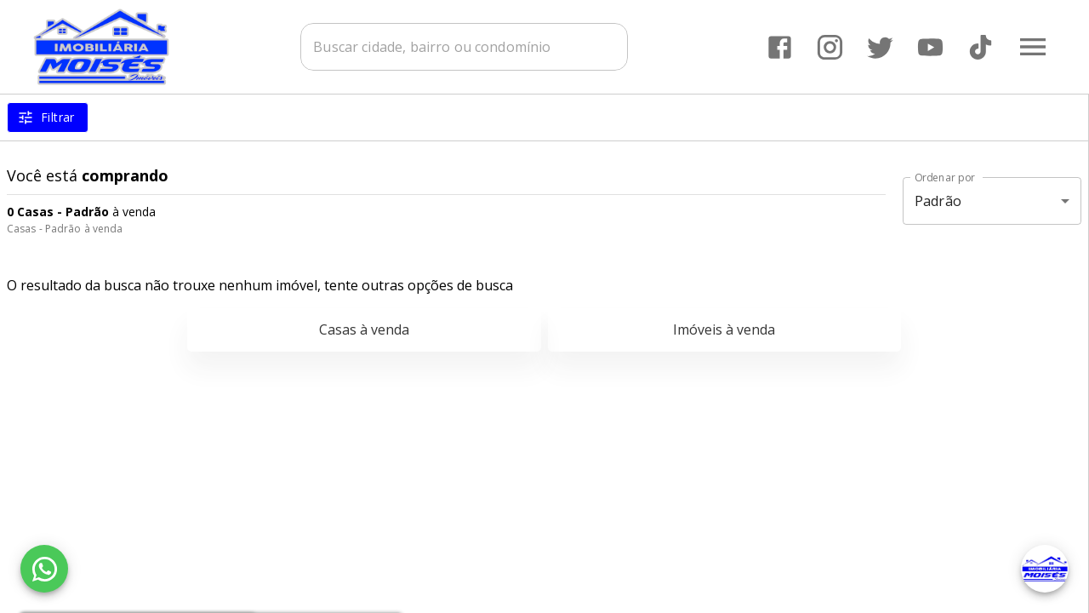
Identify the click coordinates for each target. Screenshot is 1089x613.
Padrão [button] (938, 201)
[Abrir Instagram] (830, 47)
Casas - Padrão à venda (65, 228)
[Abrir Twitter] (880, 47)
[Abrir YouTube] (930, 47)
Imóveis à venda (724, 329)
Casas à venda (364, 329)
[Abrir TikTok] (980, 47)
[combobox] (467, 47)
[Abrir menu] (1033, 47)
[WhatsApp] (44, 569)
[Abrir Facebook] (780, 47)
